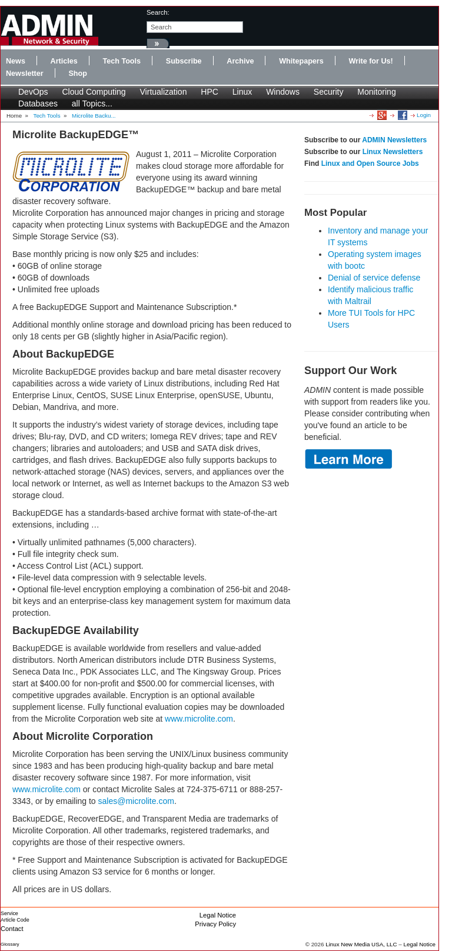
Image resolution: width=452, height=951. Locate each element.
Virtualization (163, 91)
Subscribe (184, 61)
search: (158, 12)
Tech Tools (121, 61)
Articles (64, 61)
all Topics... (92, 103)
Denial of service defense (374, 277)
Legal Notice (218, 915)
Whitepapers (301, 61)
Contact (12, 928)
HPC (209, 91)
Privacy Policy (215, 923)
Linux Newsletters (393, 152)
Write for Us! (370, 61)
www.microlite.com (199, 718)
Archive (240, 61)
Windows (283, 91)
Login (424, 115)
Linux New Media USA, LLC (361, 944)
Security (329, 91)
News (15, 61)
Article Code (15, 920)
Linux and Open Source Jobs (370, 163)
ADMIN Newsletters (394, 140)
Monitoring (376, 91)
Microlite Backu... (94, 115)
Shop (77, 73)
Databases (38, 103)
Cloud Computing (93, 91)
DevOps (33, 91)
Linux (242, 91)
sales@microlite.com (136, 801)
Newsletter (25, 73)
